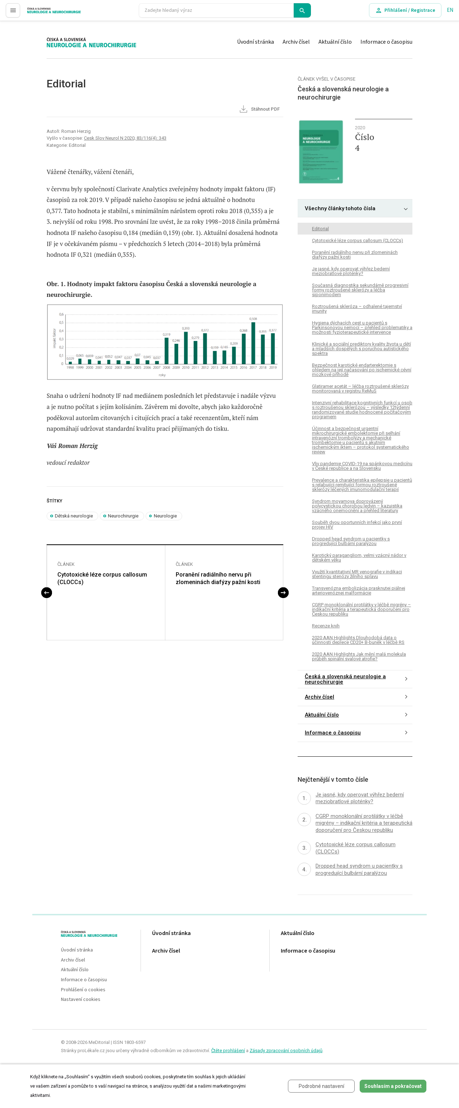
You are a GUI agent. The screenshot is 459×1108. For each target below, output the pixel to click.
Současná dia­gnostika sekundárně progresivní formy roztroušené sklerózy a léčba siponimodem (360, 290)
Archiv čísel (296, 42)
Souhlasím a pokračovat (393, 1086)
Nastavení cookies (80, 999)
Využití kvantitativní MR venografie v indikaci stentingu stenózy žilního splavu (357, 574)
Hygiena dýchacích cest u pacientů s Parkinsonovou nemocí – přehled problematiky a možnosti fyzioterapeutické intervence (362, 327)
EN (450, 10)
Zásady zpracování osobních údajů (286, 1050)
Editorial (320, 228)
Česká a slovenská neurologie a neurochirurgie (345, 679)
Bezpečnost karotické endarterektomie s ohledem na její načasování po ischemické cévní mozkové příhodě (361, 369)
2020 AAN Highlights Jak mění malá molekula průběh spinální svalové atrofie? (359, 656)
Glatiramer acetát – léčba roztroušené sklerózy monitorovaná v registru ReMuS (360, 389)
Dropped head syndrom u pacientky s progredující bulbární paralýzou (351, 541)
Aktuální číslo (335, 42)
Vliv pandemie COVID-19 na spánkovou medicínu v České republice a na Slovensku (362, 466)
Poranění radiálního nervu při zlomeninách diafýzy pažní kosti (218, 578)
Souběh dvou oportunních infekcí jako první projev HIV (357, 525)
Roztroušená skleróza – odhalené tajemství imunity (357, 309)
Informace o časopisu (386, 42)
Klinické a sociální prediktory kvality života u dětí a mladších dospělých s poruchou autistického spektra (361, 348)
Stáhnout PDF (259, 109)
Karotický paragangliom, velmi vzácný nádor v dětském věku (359, 558)
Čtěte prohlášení (228, 1050)
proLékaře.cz (41, 13)
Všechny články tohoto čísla (340, 208)
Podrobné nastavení (321, 1086)
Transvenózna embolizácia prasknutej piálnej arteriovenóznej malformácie (358, 591)
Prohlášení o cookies (83, 990)
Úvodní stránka (255, 42)
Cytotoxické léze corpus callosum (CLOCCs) (102, 578)
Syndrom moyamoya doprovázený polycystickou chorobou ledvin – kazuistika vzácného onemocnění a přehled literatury (357, 505)
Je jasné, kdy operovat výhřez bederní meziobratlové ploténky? (351, 271)
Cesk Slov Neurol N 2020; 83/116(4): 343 (125, 138)
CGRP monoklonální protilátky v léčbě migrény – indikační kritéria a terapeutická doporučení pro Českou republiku (361, 609)
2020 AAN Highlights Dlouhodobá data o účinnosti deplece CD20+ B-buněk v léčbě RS (358, 640)
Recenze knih (326, 625)
